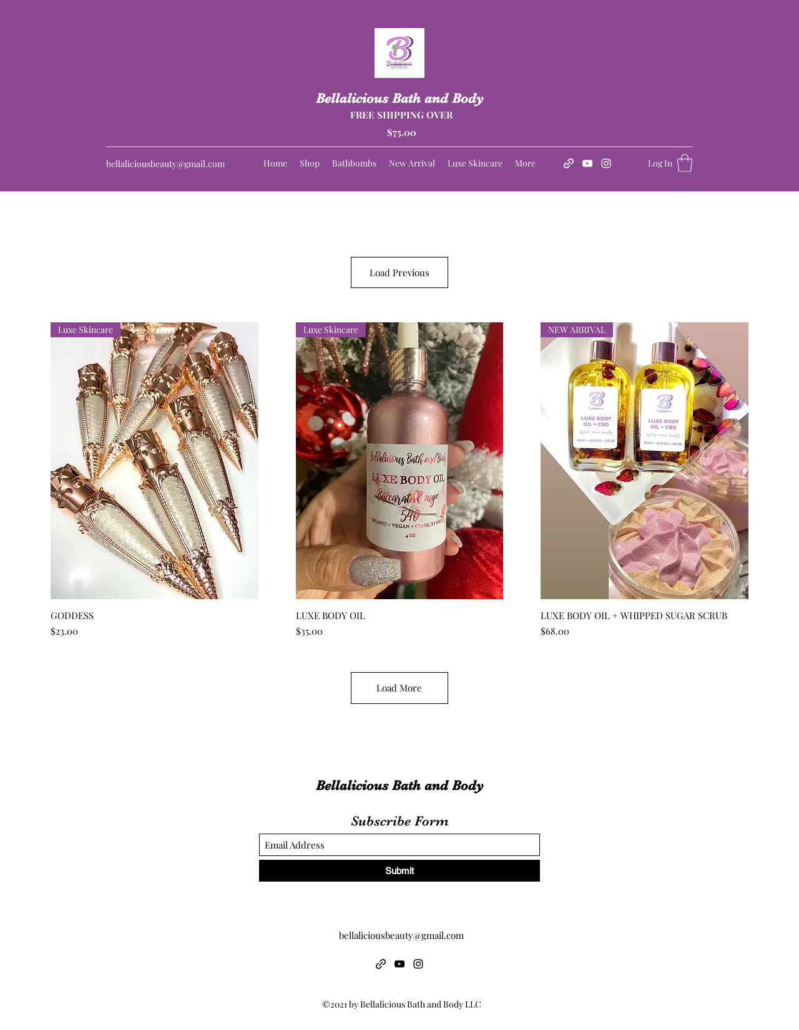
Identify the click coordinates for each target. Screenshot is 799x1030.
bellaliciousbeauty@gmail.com (165, 164)
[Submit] (399, 871)
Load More (399, 687)
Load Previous (399, 272)
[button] (684, 163)
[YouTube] (587, 163)
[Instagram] (606, 163)
